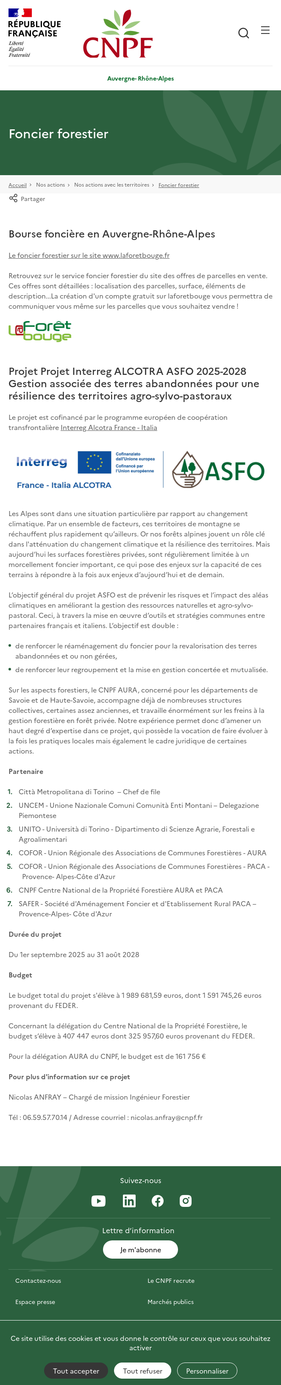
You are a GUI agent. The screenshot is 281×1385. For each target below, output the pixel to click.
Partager (26, 198)
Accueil (17, 184)
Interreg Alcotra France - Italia (109, 427)
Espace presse (35, 1301)
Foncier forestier (179, 184)
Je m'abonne (140, 1249)
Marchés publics (170, 1301)
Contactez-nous (38, 1280)
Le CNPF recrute (171, 1280)
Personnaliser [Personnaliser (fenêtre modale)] (207, 1370)
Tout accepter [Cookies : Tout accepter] (76, 1370)
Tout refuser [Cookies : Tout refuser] (142, 1370)
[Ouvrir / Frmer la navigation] (265, 30)
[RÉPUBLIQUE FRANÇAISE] (43, 33)
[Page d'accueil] (118, 33)
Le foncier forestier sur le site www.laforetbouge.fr (89, 255)
